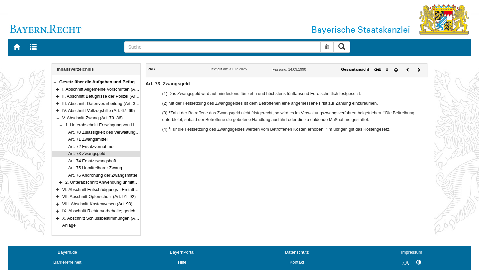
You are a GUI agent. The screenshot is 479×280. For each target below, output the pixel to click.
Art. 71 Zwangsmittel (87, 139)
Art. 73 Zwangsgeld (86, 153)
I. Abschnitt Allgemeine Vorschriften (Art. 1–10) (106, 89)
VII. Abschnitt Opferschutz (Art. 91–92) (99, 196)
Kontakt (297, 262)
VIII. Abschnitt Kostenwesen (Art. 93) (97, 203)
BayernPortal (182, 252)
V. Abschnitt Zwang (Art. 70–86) (92, 117)
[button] (55, 81)
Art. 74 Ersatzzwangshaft (92, 160)
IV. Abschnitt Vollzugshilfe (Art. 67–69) (98, 110)
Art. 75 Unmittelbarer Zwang (95, 167)
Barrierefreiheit (67, 262)
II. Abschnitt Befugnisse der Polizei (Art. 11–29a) (108, 96)
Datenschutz (297, 252)
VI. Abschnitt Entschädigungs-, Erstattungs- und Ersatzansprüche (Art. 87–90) (136, 189)
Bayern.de (67, 252)
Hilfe (182, 262)
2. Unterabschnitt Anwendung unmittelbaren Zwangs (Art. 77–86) (127, 182)
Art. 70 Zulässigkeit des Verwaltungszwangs (110, 132)
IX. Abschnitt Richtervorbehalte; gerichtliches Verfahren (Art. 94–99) (126, 210)
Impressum (411, 252)
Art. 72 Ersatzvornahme (90, 146)
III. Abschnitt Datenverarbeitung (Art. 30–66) (104, 103)
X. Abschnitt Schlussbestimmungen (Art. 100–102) (110, 218)
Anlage (69, 225)
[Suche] (222, 47)
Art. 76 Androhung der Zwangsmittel (102, 175)
